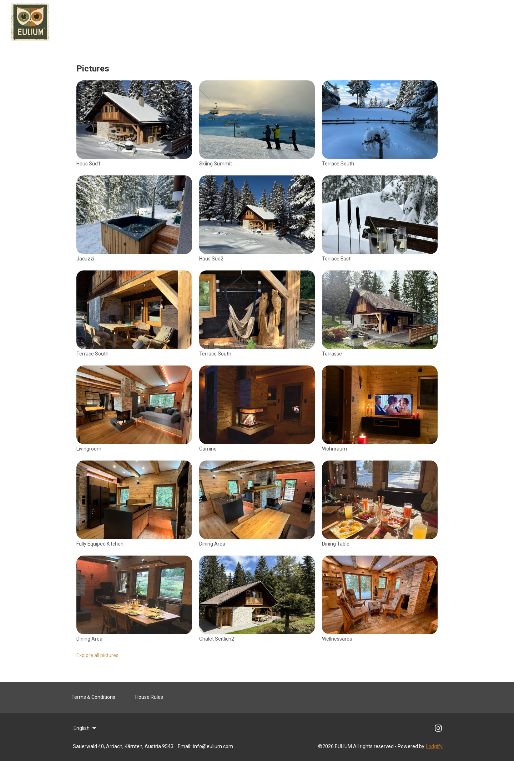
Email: (184, 746)
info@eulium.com (213, 746)
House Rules (149, 697)
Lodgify (434, 746)
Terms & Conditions (93, 697)
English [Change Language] (85, 728)
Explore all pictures (97, 655)
